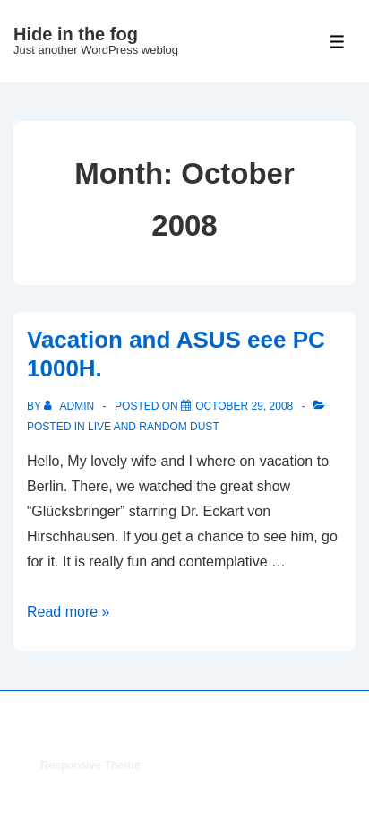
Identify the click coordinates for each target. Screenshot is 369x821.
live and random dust (153, 426)
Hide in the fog (75, 34)
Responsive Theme (90, 765)
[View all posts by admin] (70, 406)
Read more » (68, 611)
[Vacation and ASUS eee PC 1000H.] (244, 406)
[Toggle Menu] (337, 42)
